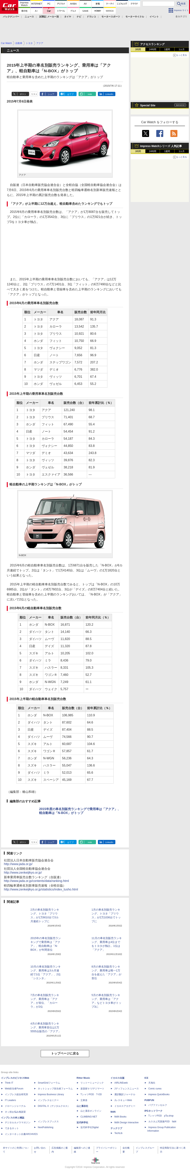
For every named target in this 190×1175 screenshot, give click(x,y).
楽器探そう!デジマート (92, 1088)
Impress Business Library (51, 1094)
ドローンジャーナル (15, 1106)
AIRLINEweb (121, 1082)
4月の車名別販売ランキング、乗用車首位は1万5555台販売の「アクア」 (45, 1027)
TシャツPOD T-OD (91, 1094)
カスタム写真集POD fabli (162, 1121)
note (90, 94)
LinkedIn (109, 94)
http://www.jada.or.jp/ (18, 864)
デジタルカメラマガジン (17, 1122)
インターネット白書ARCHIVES (21, 1134)
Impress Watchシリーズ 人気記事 (161, 146)
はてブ (70, 94)
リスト (34, 94)
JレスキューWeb (123, 1100)
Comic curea (154, 1088)
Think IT (9, 1082)
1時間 (138, 49)
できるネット (12, 1128)
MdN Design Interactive (126, 1122)
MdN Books (120, 1116)
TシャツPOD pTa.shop (161, 1115)
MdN (113, 1111)
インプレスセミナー (48, 1100)
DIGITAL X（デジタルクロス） (54, 1106)
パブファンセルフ (157, 1105)
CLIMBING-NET (88, 1116)
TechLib (118, 1133)
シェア (51, 94)
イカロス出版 (117, 1078)
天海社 (151, 1082)
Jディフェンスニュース (126, 1088)
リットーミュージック (92, 1082)
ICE (146, 1078)
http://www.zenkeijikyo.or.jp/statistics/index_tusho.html (41, 889)
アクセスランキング (152, 44)
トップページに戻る (65, 1053)
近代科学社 (82, 1122)
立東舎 (83, 1100)
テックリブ (116, 1128)
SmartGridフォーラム (49, 1082)
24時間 (152, 49)
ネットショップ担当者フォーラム (55, 1088)
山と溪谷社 (82, 1106)
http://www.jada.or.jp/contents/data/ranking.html (36, 881)
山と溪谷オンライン (90, 1111)
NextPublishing (45, 1127)
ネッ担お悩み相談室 (15, 1111)
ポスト (23, 94)
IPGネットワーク (153, 1111)
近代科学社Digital (89, 1127)
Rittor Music (83, 1078)
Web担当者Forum (14, 1088)
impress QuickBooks (158, 1094)
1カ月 (182, 49)
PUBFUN (149, 1100)
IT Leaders (10, 1100)
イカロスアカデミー (124, 1106)
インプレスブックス (48, 1121)
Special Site (147, 105)
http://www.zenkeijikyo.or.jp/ (23, 872)
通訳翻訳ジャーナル (124, 1094)
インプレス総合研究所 (16, 1094)
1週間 (167, 49)
